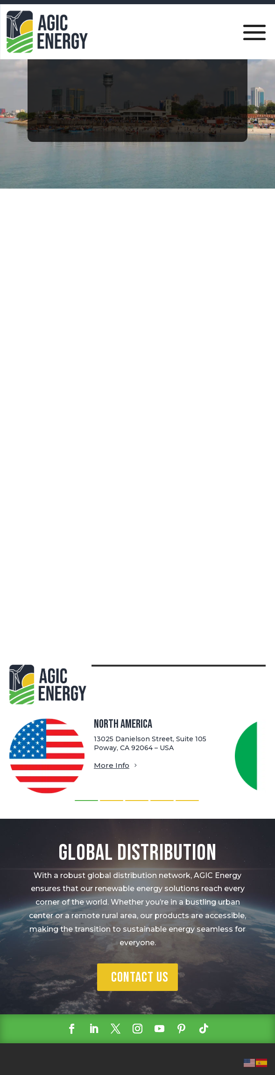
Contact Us (140, 977)
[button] (86, 800)
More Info (111, 765)
